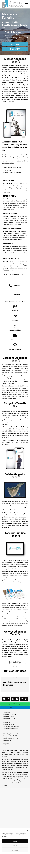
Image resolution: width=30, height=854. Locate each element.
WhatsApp (15, 310)
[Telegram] (15, 316)
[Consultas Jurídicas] (15, 326)
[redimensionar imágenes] (15, 677)
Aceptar (15, 841)
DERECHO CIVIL (9, 181)
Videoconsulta (15, 340)
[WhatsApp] (15, 306)
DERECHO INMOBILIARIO (12, 228)
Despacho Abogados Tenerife (15, 359)
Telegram (15, 320)
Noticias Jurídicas (15, 670)
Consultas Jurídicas (15, 330)
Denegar (15, 845)
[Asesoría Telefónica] (15, 345)
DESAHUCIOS (8, 244)
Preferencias (15, 850)
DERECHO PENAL (9, 196)
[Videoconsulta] (15, 336)
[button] (27, 830)
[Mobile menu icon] (26, 4)
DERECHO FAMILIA (10, 213)
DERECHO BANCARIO (11, 259)
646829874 (15, 49)
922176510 (15, 44)
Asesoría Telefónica (15, 349)
